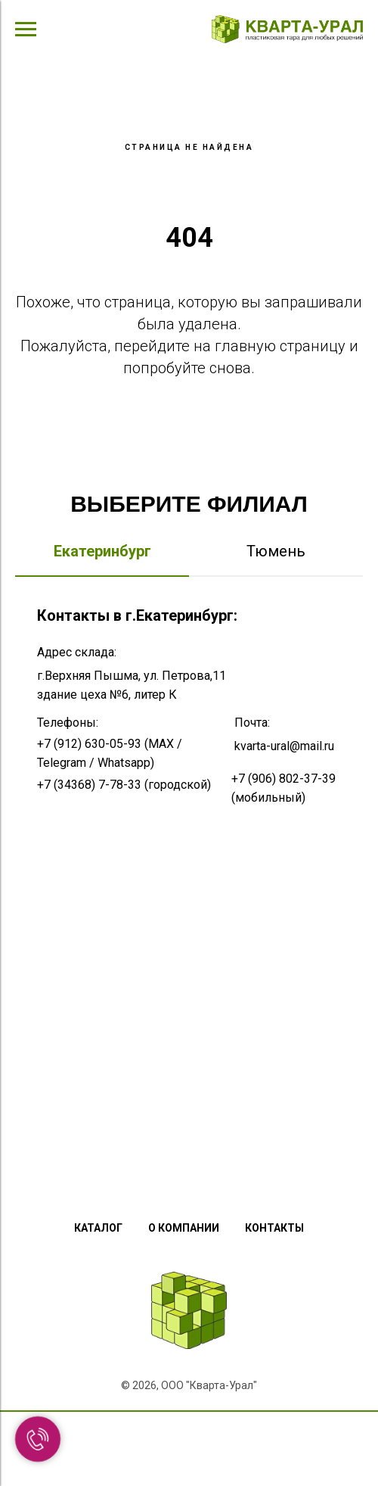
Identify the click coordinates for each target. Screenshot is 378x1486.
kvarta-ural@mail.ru (284, 746)
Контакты (274, 1228)
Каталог (98, 1228)
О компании (183, 1228)
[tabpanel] (189, 874)
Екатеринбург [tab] (102, 551)
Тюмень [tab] (275, 551)
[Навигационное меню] (25, 29)
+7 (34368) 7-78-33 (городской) (124, 784)
